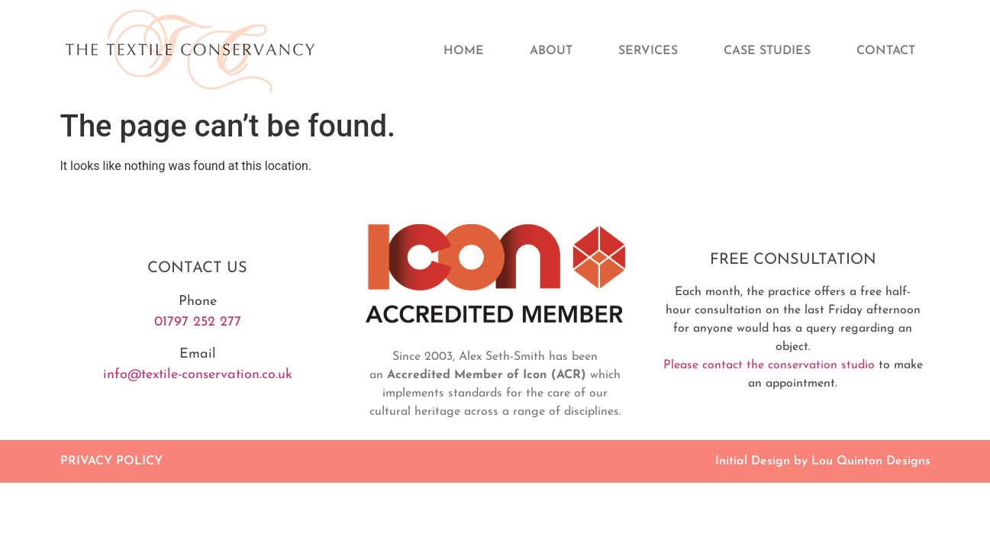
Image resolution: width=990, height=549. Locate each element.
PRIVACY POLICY (111, 461)
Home (463, 51)
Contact (885, 51)
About (551, 51)
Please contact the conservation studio (769, 365)
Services (648, 51)
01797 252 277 (197, 322)
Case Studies (767, 51)
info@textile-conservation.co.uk (197, 375)
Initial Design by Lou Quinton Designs (822, 461)
